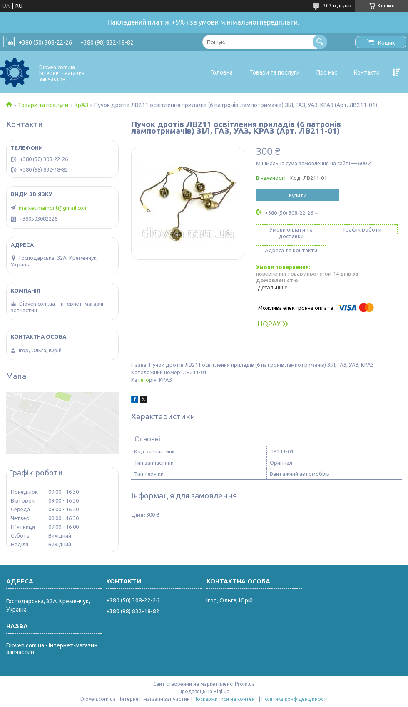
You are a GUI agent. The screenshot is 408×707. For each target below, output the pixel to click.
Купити (297, 195)
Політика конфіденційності (294, 699)
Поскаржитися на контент (226, 699)
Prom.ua (245, 684)
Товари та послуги (274, 72)
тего (143, 380)
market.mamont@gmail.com (53, 208)
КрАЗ (81, 105)
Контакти (367, 72)
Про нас (326, 72)
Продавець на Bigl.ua (204, 691)
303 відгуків (337, 5)
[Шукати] (320, 42)
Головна (222, 72)
